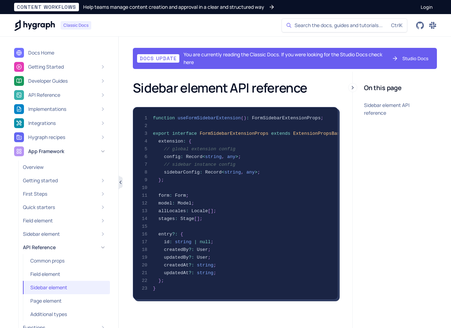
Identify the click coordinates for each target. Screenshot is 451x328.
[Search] (344, 25)
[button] (144, 7)
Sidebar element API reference (386, 109)
